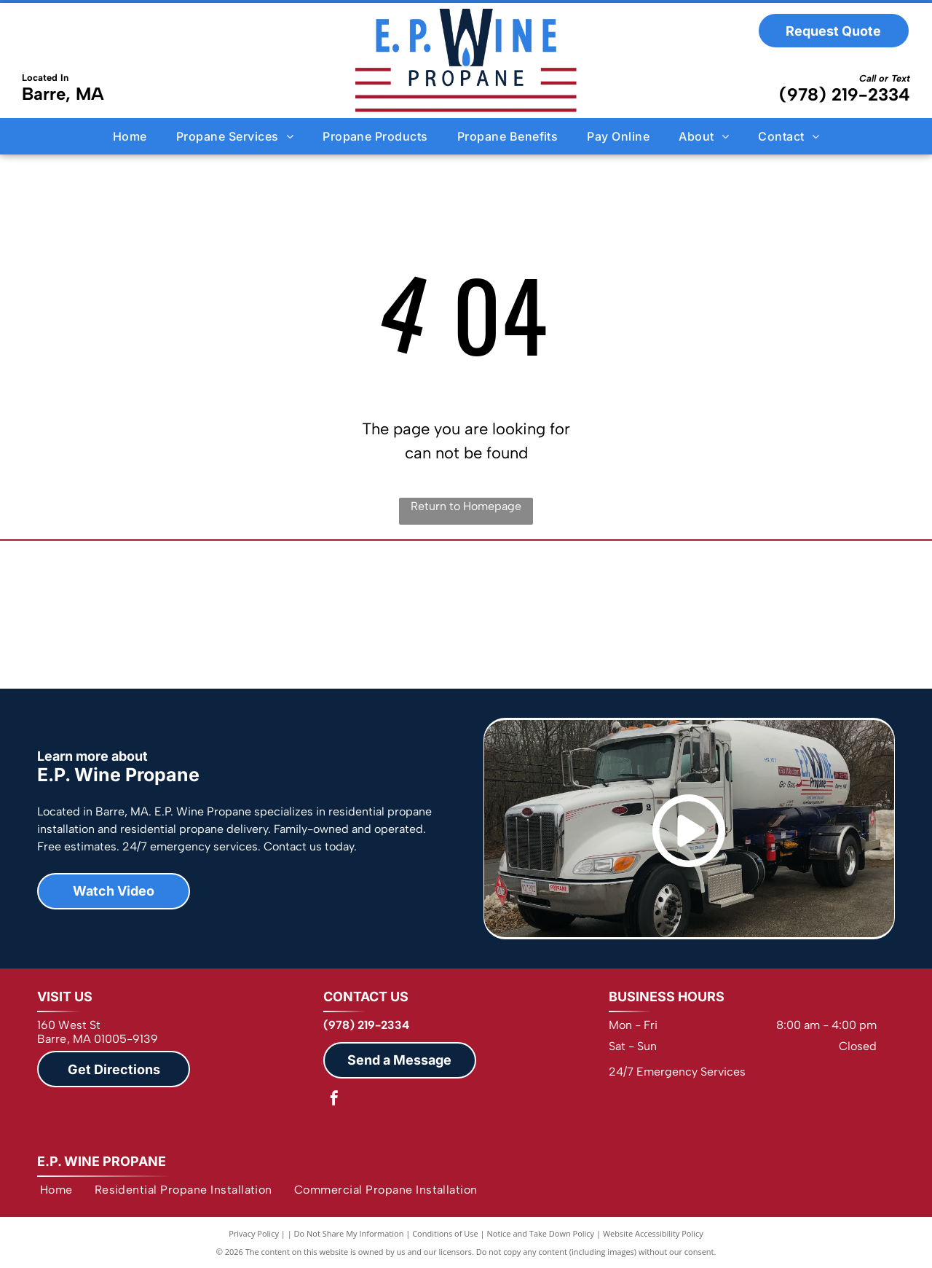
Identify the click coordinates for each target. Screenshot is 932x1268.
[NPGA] (180, 614)
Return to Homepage (466, 506)
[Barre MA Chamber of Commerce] (752, 614)
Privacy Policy (254, 1233)
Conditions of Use (445, 1233)
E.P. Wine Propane (101, 1161)
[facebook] (334, 1100)
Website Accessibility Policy (653, 1233)
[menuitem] (130, 135)
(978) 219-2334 (844, 94)
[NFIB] (466, 614)
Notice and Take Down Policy (541, 1233)
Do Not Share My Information (349, 1233)
